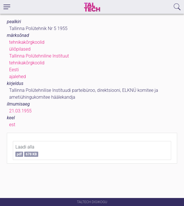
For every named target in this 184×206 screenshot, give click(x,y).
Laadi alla (26, 150)
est (12, 124)
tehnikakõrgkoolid (27, 42)
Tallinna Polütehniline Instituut (39, 56)
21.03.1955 (20, 111)
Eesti (14, 69)
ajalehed (17, 76)
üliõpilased (20, 49)
